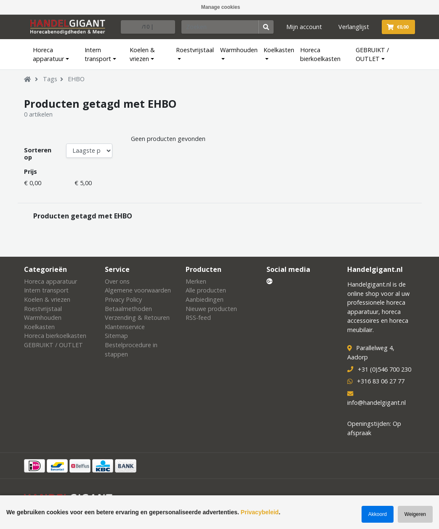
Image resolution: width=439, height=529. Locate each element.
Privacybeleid (260, 512)
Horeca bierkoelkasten (320, 54)
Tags (50, 79)
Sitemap (116, 336)
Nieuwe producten (211, 309)
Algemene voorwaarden (138, 290)
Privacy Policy (123, 299)
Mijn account (304, 27)
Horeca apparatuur (48, 54)
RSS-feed (198, 318)
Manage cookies (220, 7)
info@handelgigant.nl (376, 403)
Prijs (30, 171)
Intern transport (98, 54)
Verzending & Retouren (137, 318)
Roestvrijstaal (195, 50)
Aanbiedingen (204, 299)
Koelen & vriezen (142, 54)
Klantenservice (125, 327)
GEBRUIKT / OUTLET (372, 54)
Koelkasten (278, 50)
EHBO (76, 79)
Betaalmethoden (128, 309)
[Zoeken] (220, 27)
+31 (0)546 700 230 (384, 369)
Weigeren (415, 514)
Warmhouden (239, 50)
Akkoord (377, 514)
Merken (196, 281)
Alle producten (206, 290)
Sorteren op (37, 153)
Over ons (117, 281)
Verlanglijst (353, 27)
